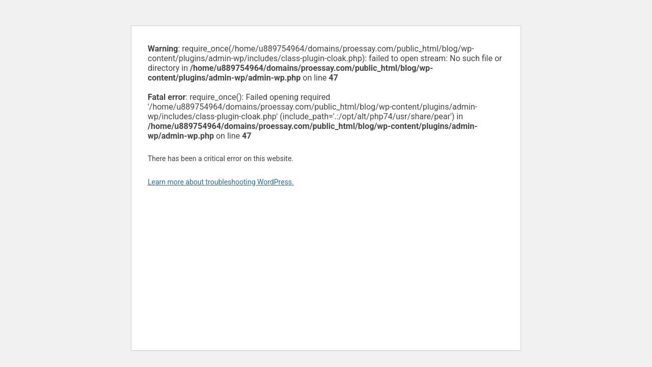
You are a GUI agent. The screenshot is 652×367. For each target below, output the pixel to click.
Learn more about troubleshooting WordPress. (221, 182)
